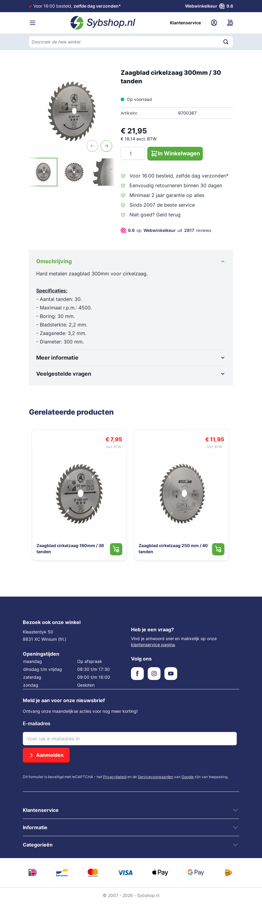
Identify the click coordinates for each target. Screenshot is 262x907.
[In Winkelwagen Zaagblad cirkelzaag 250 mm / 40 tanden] (220, 552)
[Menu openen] (32, 22)
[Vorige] (92, 146)
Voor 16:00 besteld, (77, 6)
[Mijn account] (214, 22)
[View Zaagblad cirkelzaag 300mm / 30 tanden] (43, 172)
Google (187, 780)
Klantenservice (185, 22)
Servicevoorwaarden (155, 780)
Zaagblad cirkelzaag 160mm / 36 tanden (69, 551)
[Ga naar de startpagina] (103, 23)
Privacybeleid (114, 780)
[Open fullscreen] (72, 111)
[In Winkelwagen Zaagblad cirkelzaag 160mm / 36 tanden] (117, 552)
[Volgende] (106, 146)
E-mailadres (36, 727)
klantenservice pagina (153, 648)
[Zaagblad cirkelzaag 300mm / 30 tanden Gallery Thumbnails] (72, 172)
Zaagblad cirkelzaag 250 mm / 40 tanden (172, 551)
